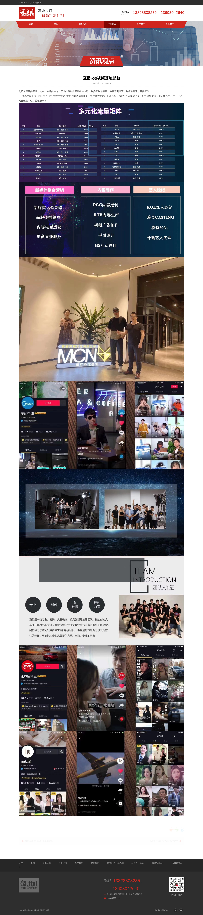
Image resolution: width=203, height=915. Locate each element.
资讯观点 (112, 24)
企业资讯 (63, 863)
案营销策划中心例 (115, 863)
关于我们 (141, 24)
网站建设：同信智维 (161, 910)
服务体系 (83, 24)
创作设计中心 (137, 863)
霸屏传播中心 (158, 863)
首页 (31, 24)
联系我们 (170, 24)
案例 (56, 24)
